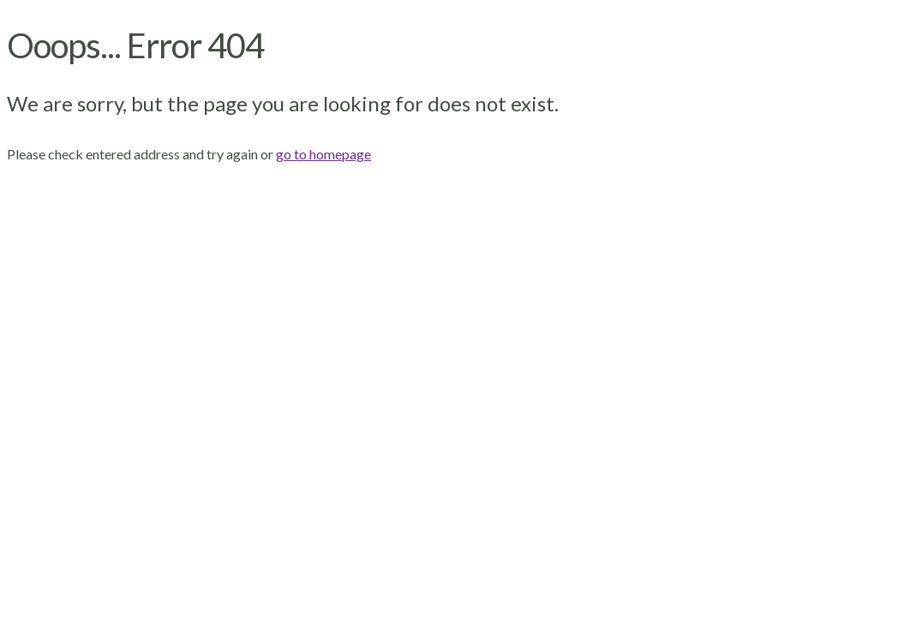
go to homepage (323, 154)
